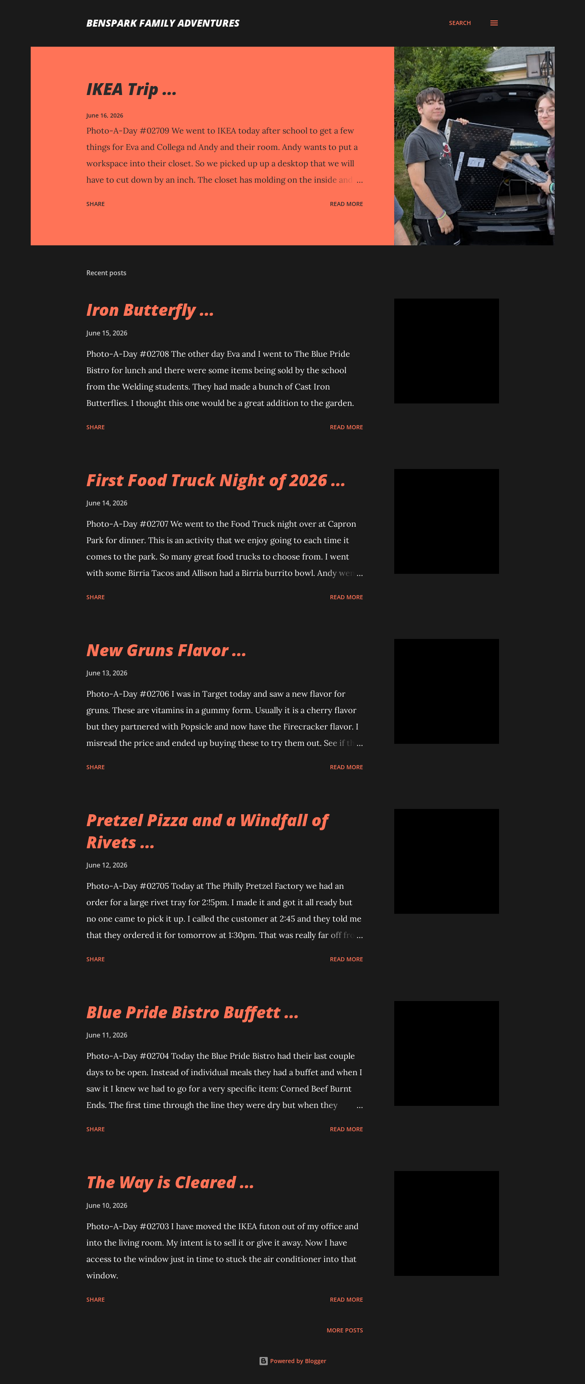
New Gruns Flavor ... (166, 650)
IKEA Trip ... (131, 88)
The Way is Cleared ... (170, 1182)
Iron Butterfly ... (150, 309)
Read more (346, 204)
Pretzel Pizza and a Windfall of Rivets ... (207, 831)
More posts (345, 1330)
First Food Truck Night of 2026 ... (216, 480)
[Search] (460, 23)
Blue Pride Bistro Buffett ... (192, 1012)
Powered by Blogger (292, 1361)
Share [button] (95, 204)
